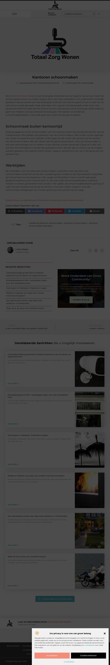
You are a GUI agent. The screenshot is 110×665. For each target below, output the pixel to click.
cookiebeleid (89, 645)
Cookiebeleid (69, 661)
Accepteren (52, 656)
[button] (104, 633)
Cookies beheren (88, 656)
